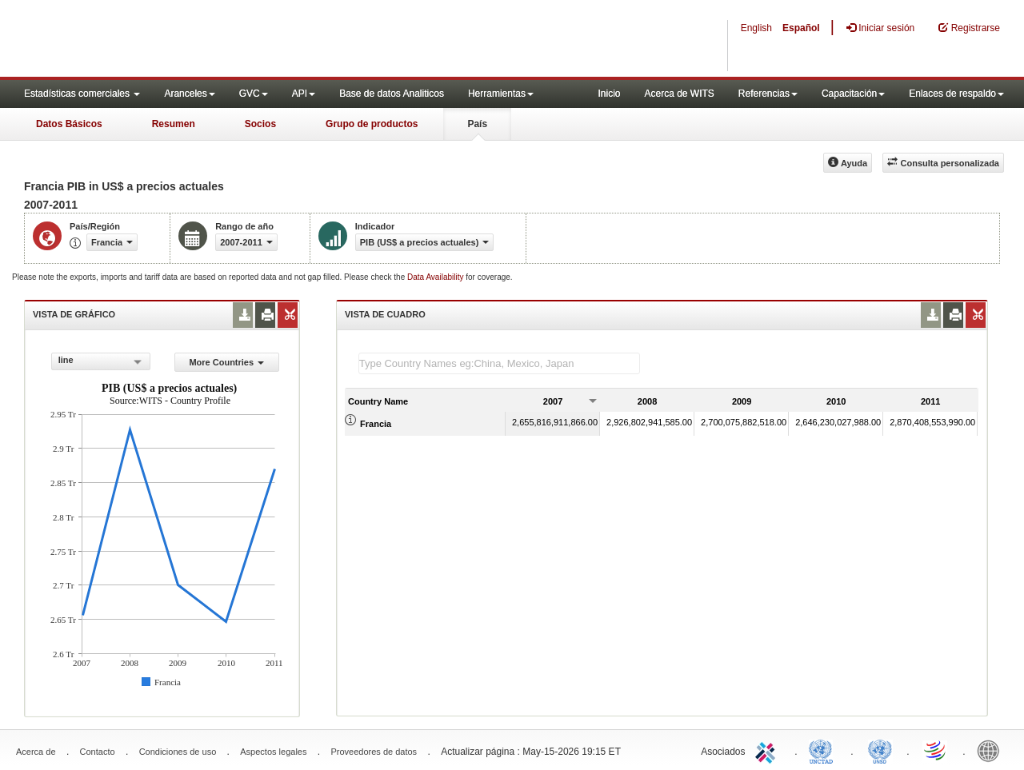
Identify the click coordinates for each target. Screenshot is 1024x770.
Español (801, 28)
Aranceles (189, 93)
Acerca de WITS (679, 93)
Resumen (173, 124)
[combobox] (100, 361)
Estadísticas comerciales (82, 93)
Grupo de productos (372, 124)
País (477, 124)
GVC (253, 93)
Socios (260, 124)
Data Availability (436, 277)
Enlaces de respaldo (956, 93)
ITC (768, 750)
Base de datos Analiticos (391, 93)
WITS (160, 40)
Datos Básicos (69, 124)
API (303, 93)
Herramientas (501, 93)
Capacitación (853, 93)
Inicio (609, 93)
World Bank (992, 750)
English (756, 28)
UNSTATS (880, 750)
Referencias (768, 93)
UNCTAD (824, 750)
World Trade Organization (936, 750)
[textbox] (499, 363)
